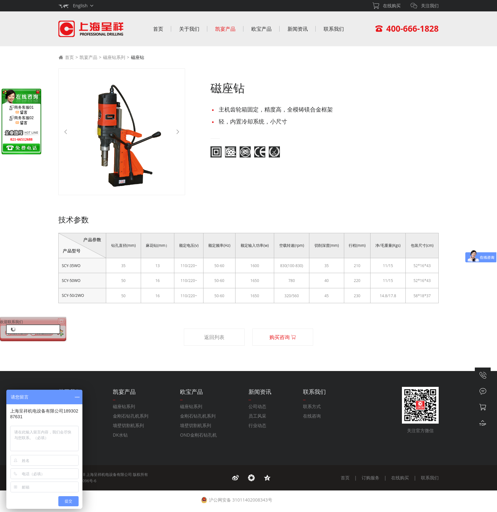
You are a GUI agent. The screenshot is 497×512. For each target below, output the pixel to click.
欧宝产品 (261, 28)
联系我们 (334, 28)
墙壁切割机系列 (128, 425)
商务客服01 (21, 110)
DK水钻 (120, 435)
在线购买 (400, 478)
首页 (158, 28)
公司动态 (257, 406)
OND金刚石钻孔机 (198, 435)
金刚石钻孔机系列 (130, 416)
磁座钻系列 (114, 57)
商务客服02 (21, 120)
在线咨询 (312, 416)
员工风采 (257, 416)
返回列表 (214, 337)
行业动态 (257, 425)
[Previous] (65, 131)
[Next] (177, 131)
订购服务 (370, 478)
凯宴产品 (225, 28)
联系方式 (312, 406)
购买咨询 (282, 337)
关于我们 (189, 28)
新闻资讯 (297, 28)
